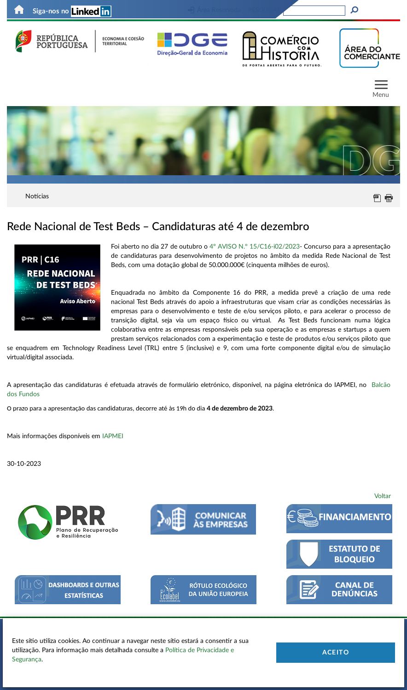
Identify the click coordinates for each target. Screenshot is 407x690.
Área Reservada (214, 10)
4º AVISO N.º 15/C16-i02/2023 (254, 247)
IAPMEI (112, 436)
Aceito (335, 652)
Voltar (382, 496)
